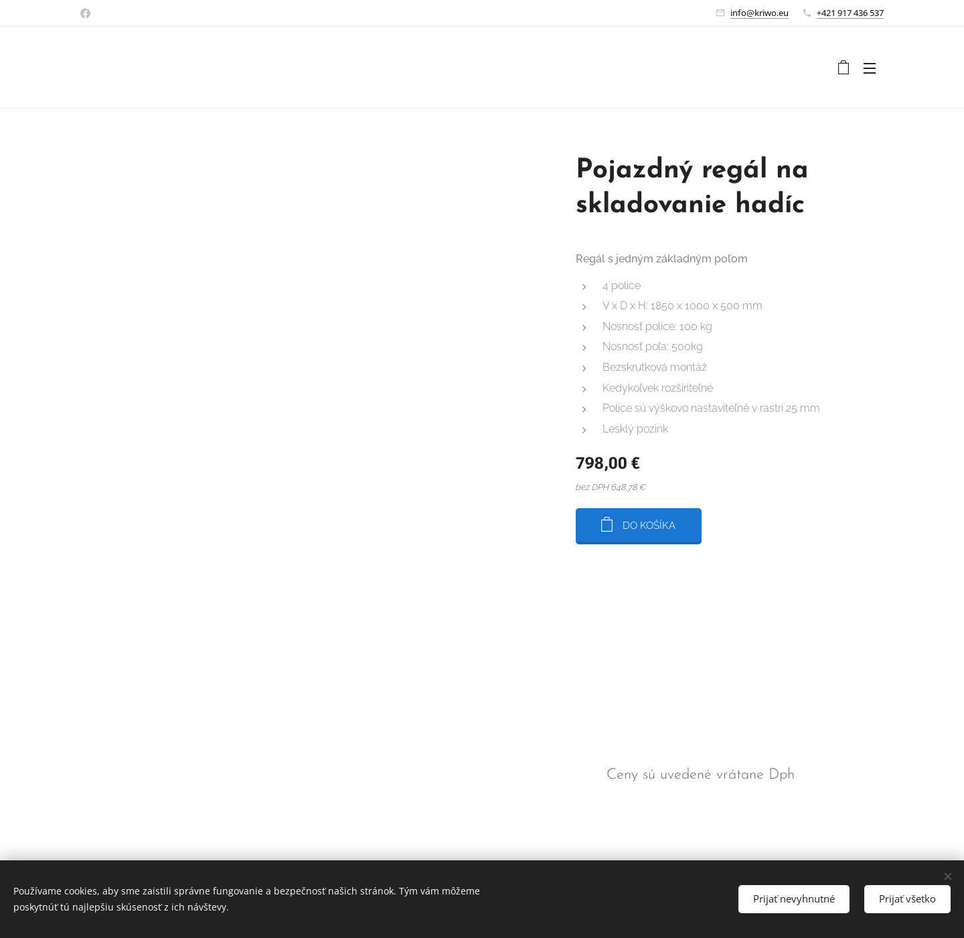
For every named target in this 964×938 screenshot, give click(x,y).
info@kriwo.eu (759, 13)
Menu (870, 68)
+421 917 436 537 (850, 13)
